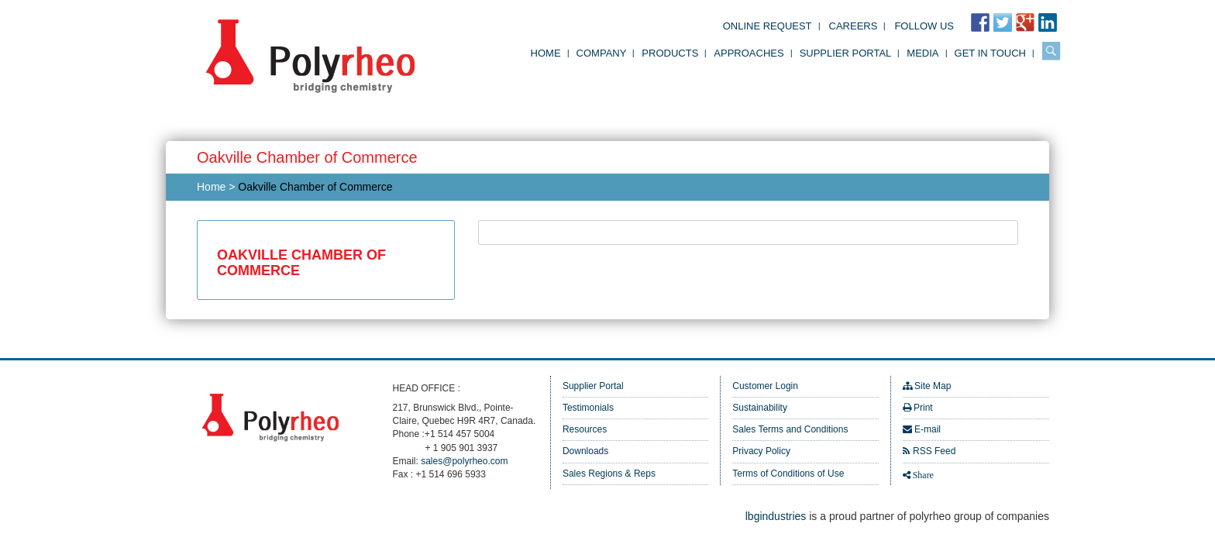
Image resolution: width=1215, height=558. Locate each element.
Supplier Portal (846, 53)
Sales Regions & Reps (609, 473)
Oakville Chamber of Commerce (315, 187)
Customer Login (765, 386)
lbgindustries (776, 516)
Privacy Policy (761, 451)
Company (602, 53)
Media (922, 53)
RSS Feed (934, 451)
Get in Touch (990, 53)
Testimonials (588, 407)
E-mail (927, 429)
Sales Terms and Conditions (790, 429)
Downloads (585, 451)
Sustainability (759, 407)
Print (923, 407)
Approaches (748, 53)
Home (546, 53)
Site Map (932, 386)
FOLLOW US (924, 26)
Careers (853, 26)
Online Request (767, 26)
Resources (585, 429)
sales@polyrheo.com (464, 461)
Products (670, 53)
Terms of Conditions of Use (788, 473)
